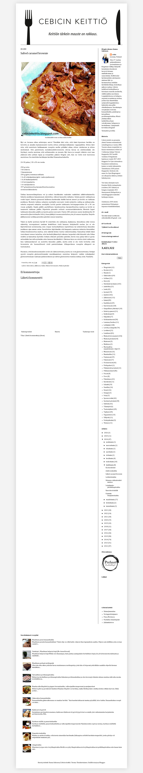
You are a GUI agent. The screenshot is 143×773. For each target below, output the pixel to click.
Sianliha (106, 387)
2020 (106, 520)
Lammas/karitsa (109, 322)
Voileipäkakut (108, 420)
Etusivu (57, 332)
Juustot (106, 295)
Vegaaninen (108, 415)
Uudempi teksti (26, 332)
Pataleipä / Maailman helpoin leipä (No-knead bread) (51, 651)
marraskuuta (110, 445)
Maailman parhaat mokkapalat (43, 663)
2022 (106, 513)
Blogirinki (107, 267)
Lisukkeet (107, 333)
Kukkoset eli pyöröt (39, 710)
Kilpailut (107, 317)
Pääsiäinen (107, 379)
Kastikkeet (107, 303)
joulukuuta (110, 442)
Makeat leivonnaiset (52, 266)
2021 (106, 517)
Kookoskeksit (110, 468)
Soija (105, 395)
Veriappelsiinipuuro (111, 614)
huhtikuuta (110, 465)
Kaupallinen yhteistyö (111, 308)
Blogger (102, 762)
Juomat (106, 292)
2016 (106, 533)
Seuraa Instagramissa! (110, 236)
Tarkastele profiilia (108, 131)
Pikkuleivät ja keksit (111, 368)
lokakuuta (109, 449)
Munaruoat (107, 352)
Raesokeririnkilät (112, 490)
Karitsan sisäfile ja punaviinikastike (44, 721)
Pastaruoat (107, 357)
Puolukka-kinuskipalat (112, 620)
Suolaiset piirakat (110, 401)
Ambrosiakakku (111, 471)
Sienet (106, 390)
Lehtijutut (107, 325)
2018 (106, 526)
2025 (106, 436)
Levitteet (107, 330)
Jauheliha (107, 286)
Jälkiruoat (37, 266)
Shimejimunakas (109, 611)
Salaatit (106, 384)
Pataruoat (107, 360)
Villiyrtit (106, 417)
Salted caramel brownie (114, 474)
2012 (106, 546)
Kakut (43, 266)
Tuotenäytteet (108, 409)
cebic (30, 262)
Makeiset (107, 341)
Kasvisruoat (108, 306)
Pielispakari (108, 365)
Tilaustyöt (107, 406)
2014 (106, 539)
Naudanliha (108, 354)
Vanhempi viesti (88, 332)
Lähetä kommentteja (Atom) (35, 335)
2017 (106, 530)
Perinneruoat (108, 363)
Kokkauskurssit (109, 319)
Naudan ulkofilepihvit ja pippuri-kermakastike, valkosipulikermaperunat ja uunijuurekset (63, 686)
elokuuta (109, 455)
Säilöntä (106, 404)
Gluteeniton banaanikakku (41, 698)
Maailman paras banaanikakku (43, 640)
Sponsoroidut (108, 398)
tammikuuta (110, 506)
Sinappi (106, 393)
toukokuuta (110, 462)
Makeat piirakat (64, 266)
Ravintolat (107, 382)
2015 (106, 536)
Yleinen (106, 423)
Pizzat (106, 373)
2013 (106, 543)
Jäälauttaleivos (109, 622)
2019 (106, 523)
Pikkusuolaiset (109, 371)
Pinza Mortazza (109, 617)
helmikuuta (110, 503)
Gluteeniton (30, 266)
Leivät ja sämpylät (110, 328)
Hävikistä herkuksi (110, 284)
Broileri (106, 270)
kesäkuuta (109, 458)
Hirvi (105, 281)
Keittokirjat (108, 314)
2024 (106, 439)
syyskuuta (109, 452)
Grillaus (106, 278)
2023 (106, 510)
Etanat (106, 273)
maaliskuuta (110, 499)
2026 (106, 433)
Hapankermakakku (39, 733)
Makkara (107, 344)
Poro (105, 376)
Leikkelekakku (111, 477)
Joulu (105, 289)
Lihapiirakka (36, 745)
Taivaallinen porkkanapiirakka (43, 675)
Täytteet (106, 412)
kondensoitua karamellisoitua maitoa (39, 187)
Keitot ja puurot (109, 311)
